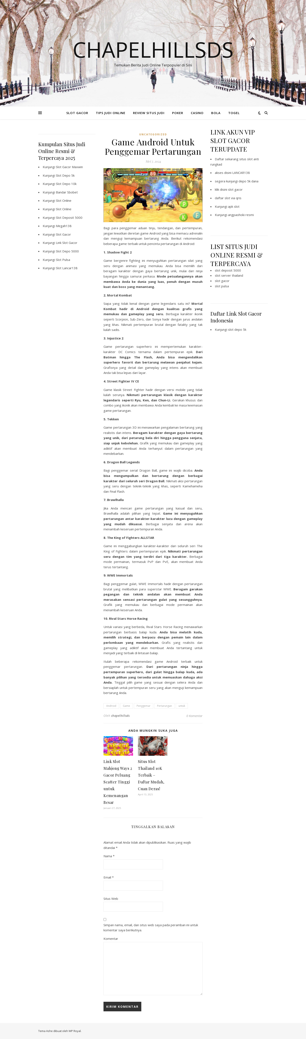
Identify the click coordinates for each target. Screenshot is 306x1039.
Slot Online (63, 200)
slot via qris (233, 198)
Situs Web (110, 898)
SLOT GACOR (77, 113)
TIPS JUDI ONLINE (110, 113)
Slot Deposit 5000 (69, 217)
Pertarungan (164, 706)
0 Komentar (194, 716)
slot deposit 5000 (228, 270)
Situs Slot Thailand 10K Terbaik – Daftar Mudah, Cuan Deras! (151, 775)
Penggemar (143, 706)
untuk (181, 706)
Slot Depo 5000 (67, 251)
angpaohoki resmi (241, 215)
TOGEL (234, 113)
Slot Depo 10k (66, 184)
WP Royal (75, 1031)
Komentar (110, 938)
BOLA (216, 113)
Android (111, 706)
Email (108, 877)
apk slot (233, 206)
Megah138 (64, 226)
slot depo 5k (237, 329)
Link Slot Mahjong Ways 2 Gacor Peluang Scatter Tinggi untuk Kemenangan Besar (117, 782)
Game (126, 706)
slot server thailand (229, 275)
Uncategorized (153, 134)
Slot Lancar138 (67, 268)
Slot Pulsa (63, 260)
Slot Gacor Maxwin (69, 167)
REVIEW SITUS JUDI (148, 113)
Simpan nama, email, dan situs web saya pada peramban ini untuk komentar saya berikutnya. (150, 927)
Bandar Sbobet (67, 192)
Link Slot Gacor (66, 242)
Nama (109, 856)
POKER (177, 113)
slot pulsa (222, 286)
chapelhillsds (120, 716)
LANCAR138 (241, 172)
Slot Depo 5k (65, 175)
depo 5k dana (248, 181)
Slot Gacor (63, 234)
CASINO (197, 113)
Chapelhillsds (153, 49)
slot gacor (235, 189)
